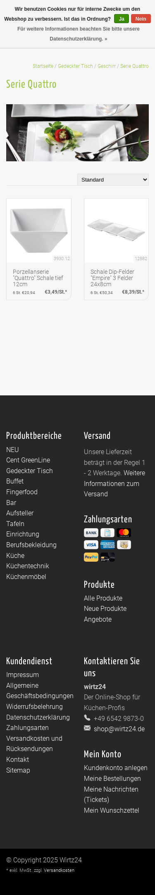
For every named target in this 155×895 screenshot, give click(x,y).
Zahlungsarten (27, 728)
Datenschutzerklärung (38, 717)
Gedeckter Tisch (75, 66)
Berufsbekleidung (31, 545)
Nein (141, 19)
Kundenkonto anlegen (116, 768)
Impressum (22, 675)
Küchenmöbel (26, 577)
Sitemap (18, 770)
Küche (15, 556)
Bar (11, 503)
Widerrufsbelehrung (34, 707)
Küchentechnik (27, 566)
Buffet (15, 481)
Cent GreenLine (28, 460)
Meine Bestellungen (112, 779)
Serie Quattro (134, 66)
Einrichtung (22, 534)
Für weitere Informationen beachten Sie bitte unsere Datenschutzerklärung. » (78, 34)
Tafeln (15, 524)
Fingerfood (22, 492)
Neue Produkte (105, 609)
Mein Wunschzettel (111, 810)
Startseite (43, 66)
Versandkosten (59, 870)
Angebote (98, 619)
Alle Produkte (103, 598)
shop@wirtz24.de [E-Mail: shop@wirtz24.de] (118, 729)
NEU (12, 450)
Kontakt (17, 759)
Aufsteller (19, 513)
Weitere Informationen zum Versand (114, 483)
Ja (121, 19)
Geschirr (107, 66)
